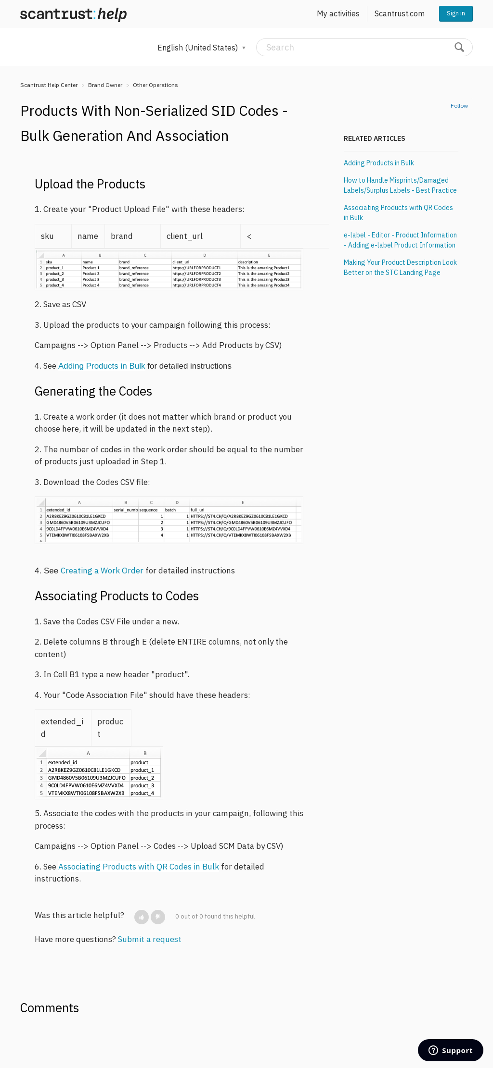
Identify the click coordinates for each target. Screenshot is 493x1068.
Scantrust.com (400, 13)
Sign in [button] (456, 13)
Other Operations (155, 84)
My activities (338, 13)
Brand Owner (105, 84)
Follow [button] (459, 105)
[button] (141, 917)
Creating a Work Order (103, 570)
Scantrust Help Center (49, 84)
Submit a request (150, 939)
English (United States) (198, 47)
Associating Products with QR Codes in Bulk (138, 866)
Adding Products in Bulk (101, 366)
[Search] (364, 47)
